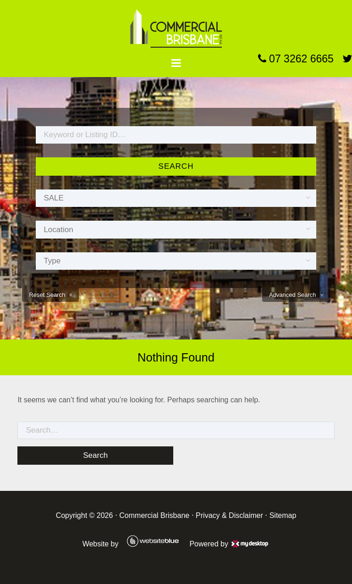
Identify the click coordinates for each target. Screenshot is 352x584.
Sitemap (283, 515)
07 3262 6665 (296, 59)
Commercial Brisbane (154, 515)
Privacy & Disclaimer (229, 515)
